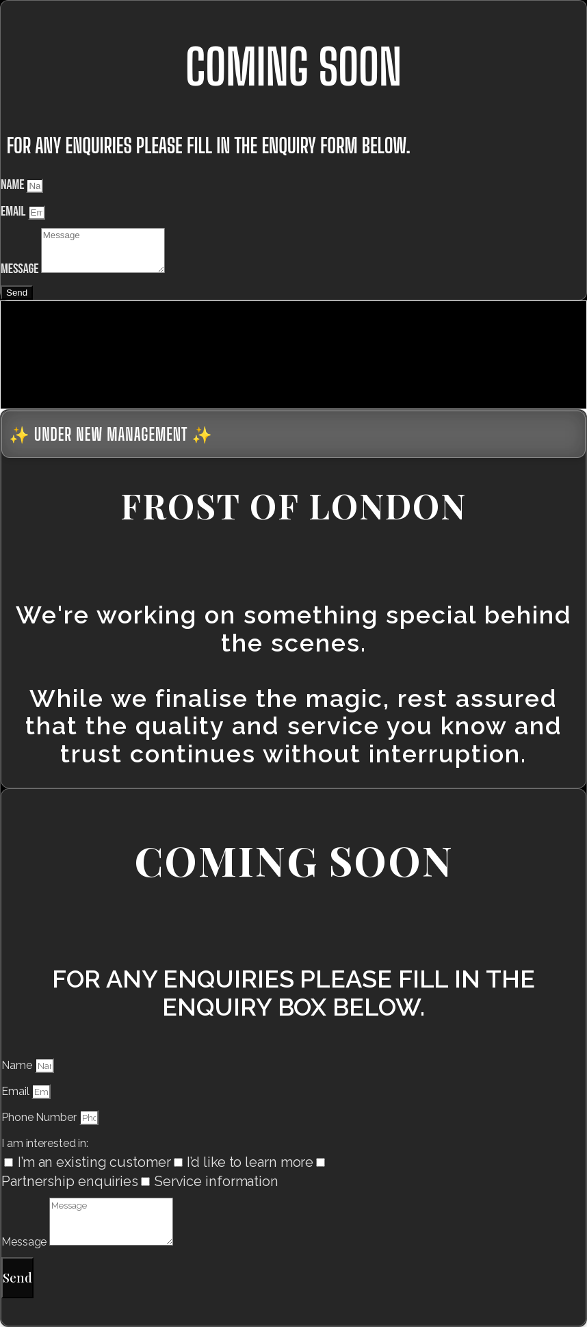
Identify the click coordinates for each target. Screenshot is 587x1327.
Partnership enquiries (69, 1181)
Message (21, 269)
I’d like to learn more (250, 1162)
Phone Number (40, 1117)
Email (14, 211)
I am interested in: (44, 1143)
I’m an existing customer (94, 1162)
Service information (216, 1181)
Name (13, 185)
